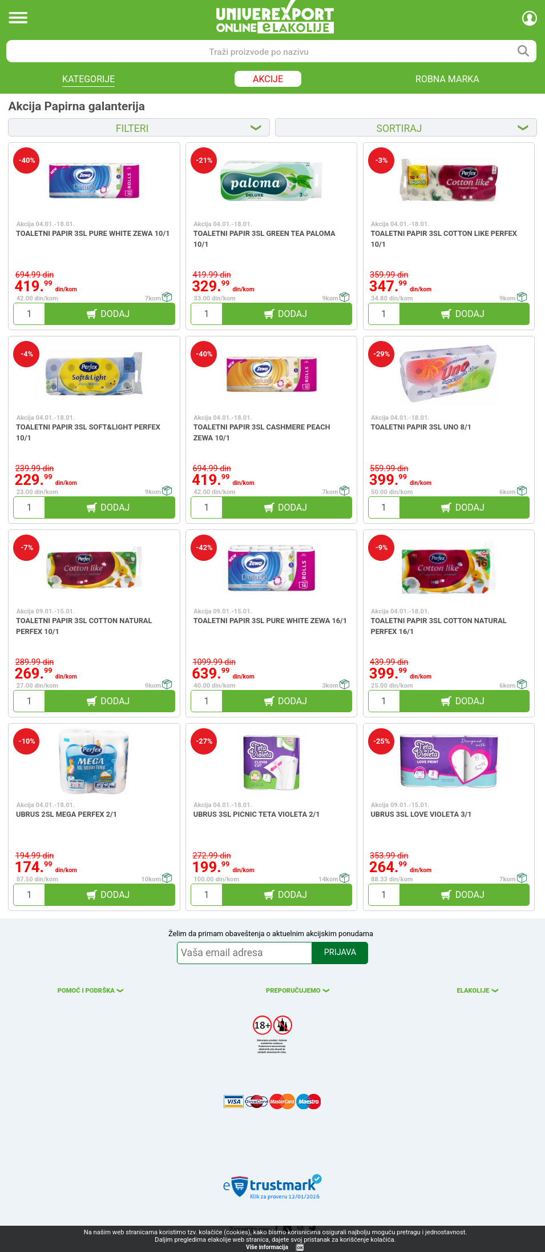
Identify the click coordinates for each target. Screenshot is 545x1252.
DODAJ (115, 313)
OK (300, 1247)
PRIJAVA (340, 952)
